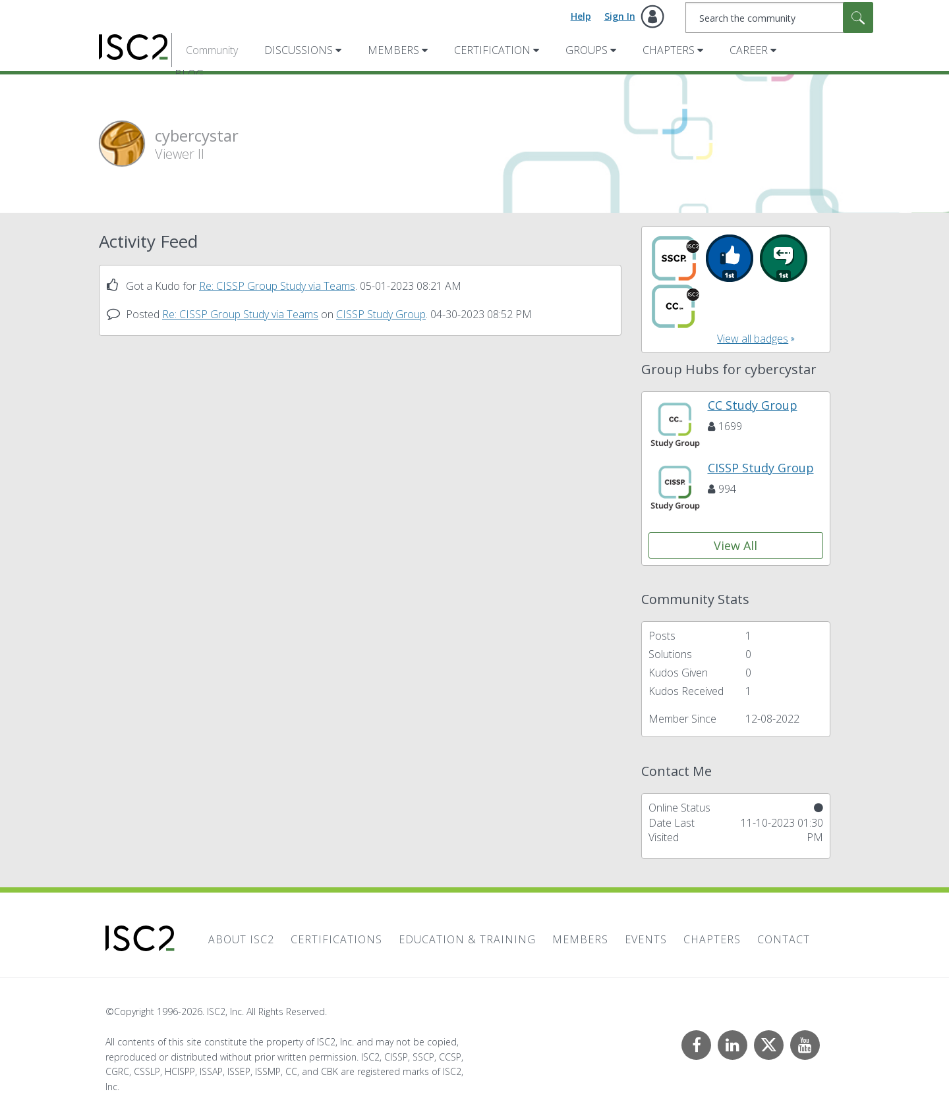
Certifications (336, 939)
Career (749, 50)
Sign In (619, 16)
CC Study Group (752, 405)
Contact (783, 939)
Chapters (669, 50)
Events (646, 939)
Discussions (298, 50)
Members (393, 50)
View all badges (752, 338)
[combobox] (779, 17)
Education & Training (467, 939)
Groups (586, 50)
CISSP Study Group (381, 314)
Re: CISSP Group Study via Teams (277, 286)
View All (735, 545)
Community (212, 50)
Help (581, 16)
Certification (492, 50)
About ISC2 (241, 939)
